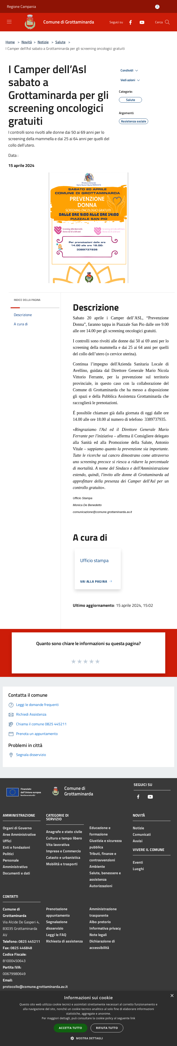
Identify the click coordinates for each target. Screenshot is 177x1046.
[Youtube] (140, 22)
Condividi (130, 70)
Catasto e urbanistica (63, 857)
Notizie (43, 42)
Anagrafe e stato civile (64, 831)
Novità (26, 42)
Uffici (7, 841)
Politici (8, 853)
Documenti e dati (16, 873)
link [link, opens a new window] (132, 1018)
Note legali (98, 934)
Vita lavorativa (57, 844)
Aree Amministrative (19, 834)
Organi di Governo (17, 828)
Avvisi (137, 841)
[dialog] (88, 1018)
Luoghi (138, 868)
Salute (60, 42)
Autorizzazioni (100, 886)
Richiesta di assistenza (64, 941)
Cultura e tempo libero (64, 838)
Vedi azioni (131, 80)
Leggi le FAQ (56, 934)
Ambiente (97, 866)
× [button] (172, 996)
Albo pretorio (100, 922)
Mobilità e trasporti (61, 864)
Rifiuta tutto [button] (107, 1028)
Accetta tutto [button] (70, 1028)
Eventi (138, 862)
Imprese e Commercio (63, 851)
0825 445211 (29, 941)
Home (10, 42)
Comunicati (142, 834)
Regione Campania (21, 6)
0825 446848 (21, 948)
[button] (88, 1038)
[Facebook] (128, 22)
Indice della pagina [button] (27, 300)
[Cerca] (167, 22)
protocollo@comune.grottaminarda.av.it (35, 986)
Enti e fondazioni (16, 847)
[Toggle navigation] (9, 21)
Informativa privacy (105, 928)
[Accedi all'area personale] (157, 6)
